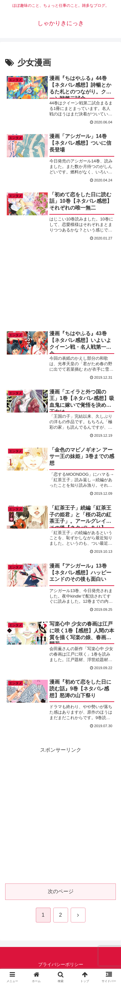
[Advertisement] (60, 278)
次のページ (61, 891)
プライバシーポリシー (60, 964)
